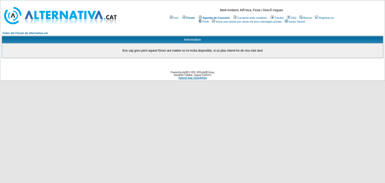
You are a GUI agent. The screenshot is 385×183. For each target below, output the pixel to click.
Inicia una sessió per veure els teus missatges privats (247, 21)
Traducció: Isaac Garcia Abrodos (192, 78)
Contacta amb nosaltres (250, 17)
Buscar (305, 17)
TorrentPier (178, 75)
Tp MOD (205, 75)
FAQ (291, 17)
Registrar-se (324, 17)
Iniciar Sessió (295, 21)
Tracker (277, 17)
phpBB (185, 72)
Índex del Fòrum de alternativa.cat (25, 33)
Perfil (204, 21)
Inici (174, 17)
